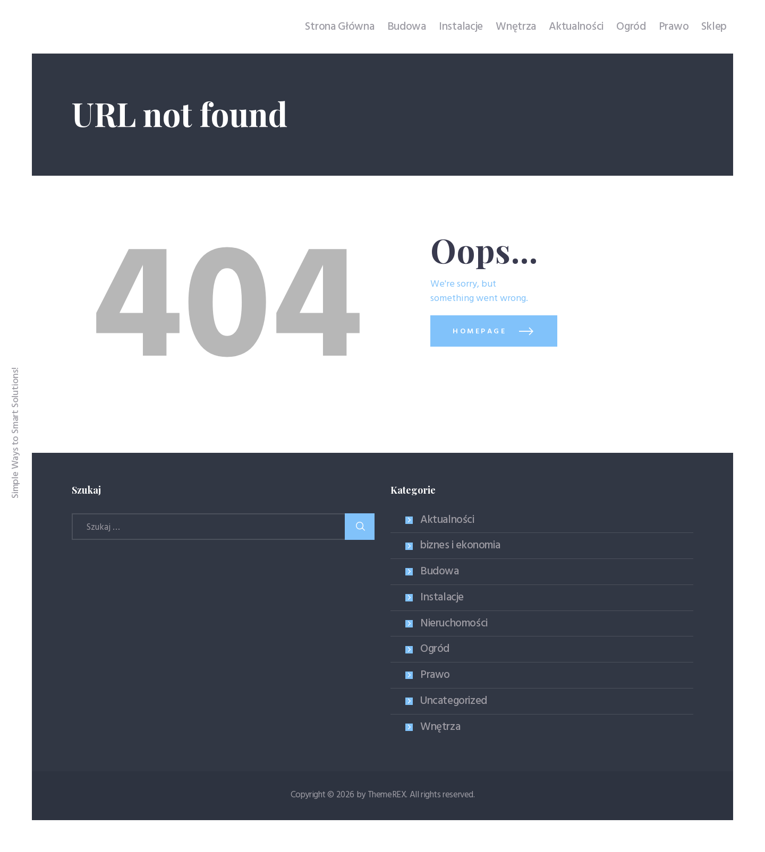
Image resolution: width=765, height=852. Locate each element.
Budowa (439, 571)
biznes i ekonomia (460, 545)
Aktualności (447, 520)
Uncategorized (453, 701)
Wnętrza (440, 727)
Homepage (479, 331)
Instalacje (442, 597)
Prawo (435, 675)
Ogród (434, 649)
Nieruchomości (454, 623)
